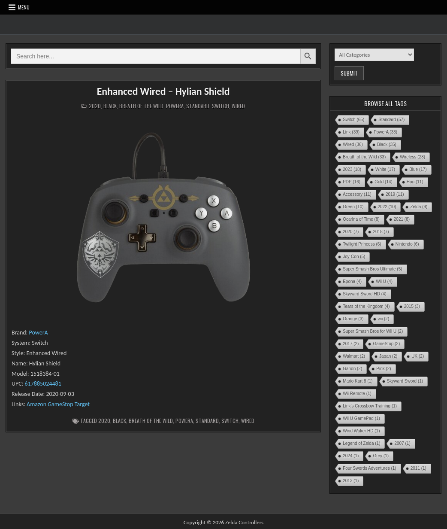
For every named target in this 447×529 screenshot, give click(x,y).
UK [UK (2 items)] (417, 356)
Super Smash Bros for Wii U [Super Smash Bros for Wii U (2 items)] (373, 331)
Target (82, 404)
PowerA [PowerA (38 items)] (385, 132)
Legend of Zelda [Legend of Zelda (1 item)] (361, 443)
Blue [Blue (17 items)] (418, 169)
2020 (95, 105)
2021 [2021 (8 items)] (402, 219)
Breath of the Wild (141, 105)
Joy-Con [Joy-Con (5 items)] (354, 256)
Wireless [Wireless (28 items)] (412, 157)
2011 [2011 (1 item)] (418, 468)
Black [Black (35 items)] (386, 144)
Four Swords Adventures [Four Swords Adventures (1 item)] (369, 468)
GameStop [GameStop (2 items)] (386, 343)
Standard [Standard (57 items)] (391, 119)
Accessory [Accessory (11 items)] (357, 194)
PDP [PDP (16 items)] (351, 181)
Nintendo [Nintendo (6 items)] (407, 244)
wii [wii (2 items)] (384, 318)
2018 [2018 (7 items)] (381, 231)
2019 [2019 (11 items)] (395, 194)
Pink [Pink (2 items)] (383, 368)
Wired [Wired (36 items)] (353, 144)
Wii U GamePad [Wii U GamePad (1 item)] (361, 418)
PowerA (175, 105)
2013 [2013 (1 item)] (351, 480)
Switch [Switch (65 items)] (353, 119)
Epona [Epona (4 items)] (352, 281)
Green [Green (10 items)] (353, 206)
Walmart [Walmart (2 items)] (354, 356)
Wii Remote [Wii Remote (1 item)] (357, 393)
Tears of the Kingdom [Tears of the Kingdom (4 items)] (366, 306)
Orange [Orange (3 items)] (353, 318)
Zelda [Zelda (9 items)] (418, 206)
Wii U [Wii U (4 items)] (384, 281)
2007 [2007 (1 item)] (402, 443)
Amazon (36, 404)
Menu (24, 7)
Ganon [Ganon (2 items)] (352, 368)
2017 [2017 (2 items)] (351, 343)
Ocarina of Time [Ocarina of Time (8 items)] (361, 219)
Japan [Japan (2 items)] (388, 356)
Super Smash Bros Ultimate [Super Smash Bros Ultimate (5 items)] (372, 269)
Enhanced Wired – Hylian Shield (163, 91)
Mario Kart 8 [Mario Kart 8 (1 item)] (357, 381)
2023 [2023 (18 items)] (352, 169)
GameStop (60, 404)
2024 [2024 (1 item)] (351, 455)
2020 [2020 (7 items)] (351, 231)
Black (110, 105)
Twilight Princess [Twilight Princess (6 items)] (362, 244)
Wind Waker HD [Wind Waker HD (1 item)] (361, 431)
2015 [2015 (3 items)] (412, 306)
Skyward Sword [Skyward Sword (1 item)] (405, 381)
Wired (238, 105)
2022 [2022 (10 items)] (387, 206)
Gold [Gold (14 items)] (384, 181)
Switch (220, 105)
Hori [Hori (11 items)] (415, 181)
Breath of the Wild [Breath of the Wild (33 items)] (364, 157)
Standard (197, 105)
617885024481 (43, 383)
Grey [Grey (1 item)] (381, 455)
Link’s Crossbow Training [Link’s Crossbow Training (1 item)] (370, 406)
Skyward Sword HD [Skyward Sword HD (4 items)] (365, 294)
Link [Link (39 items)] (351, 132)
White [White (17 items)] (385, 169)
